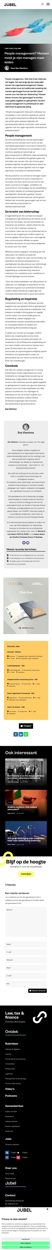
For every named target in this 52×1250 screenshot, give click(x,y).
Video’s (10, 1089)
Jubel (9, 782)
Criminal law (10, 1064)
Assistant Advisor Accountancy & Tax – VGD (22, 679)
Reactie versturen (39, 991)
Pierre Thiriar (11, 844)
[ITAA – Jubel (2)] (25, 634)
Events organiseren (12, 1126)
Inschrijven (26, 874)
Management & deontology (15, 1079)
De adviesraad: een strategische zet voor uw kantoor (27, 555)
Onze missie (9, 1174)
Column (17, 48)
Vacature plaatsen (12, 1144)
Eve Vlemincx (22, 68)
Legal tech (9, 1074)
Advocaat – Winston (14, 652)
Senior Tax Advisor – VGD (16, 707)
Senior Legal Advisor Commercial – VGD (20, 693)
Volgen (13, 1152)
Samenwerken (14, 1106)
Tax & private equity (13, 1083)
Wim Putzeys (15, 782)
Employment (10, 1069)
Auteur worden (11, 1112)
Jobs (8, 1139)
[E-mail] (24, 542)
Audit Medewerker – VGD (16, 666)
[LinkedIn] (27, 542)
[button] (48, 3)
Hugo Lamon (11, 813)
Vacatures (9, 1131)
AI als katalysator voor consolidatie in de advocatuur (27, 558)
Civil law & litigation (12, 1049)
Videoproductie (11, 1121)
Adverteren (9, 1116)
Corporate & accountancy (15, 1059)
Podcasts (11, 1095)
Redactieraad (10, 1178)
